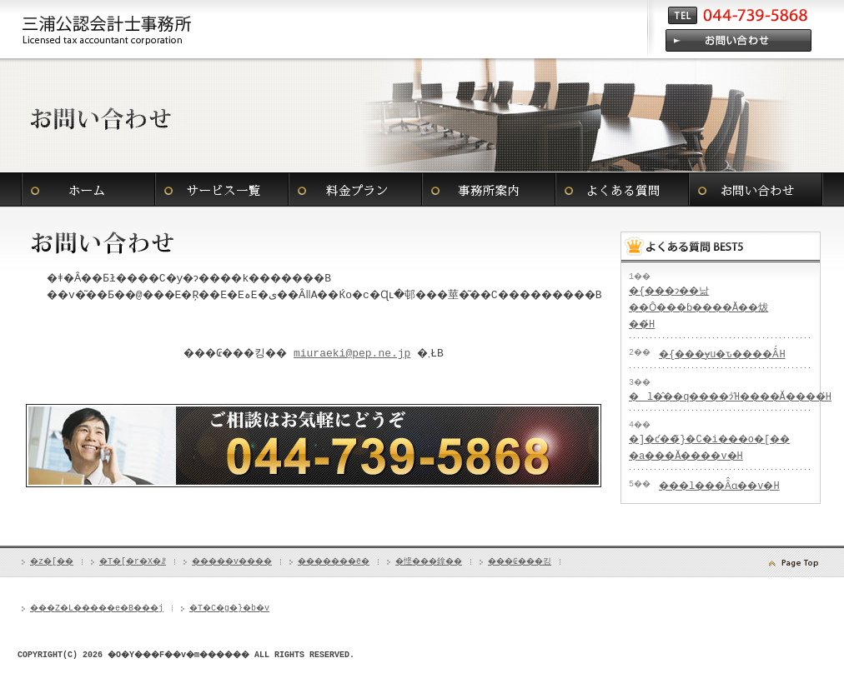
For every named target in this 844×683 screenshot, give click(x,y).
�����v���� (355, 189)
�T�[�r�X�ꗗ (222, 189)
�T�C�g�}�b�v (256, 624)
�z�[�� (88, 189)
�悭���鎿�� (622, 189)
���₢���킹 (755, 189)
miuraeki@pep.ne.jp (359, 370)
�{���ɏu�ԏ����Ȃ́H (734, 354)
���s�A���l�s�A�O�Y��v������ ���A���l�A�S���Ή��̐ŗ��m (107, 29)
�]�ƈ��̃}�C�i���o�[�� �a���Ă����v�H (695, 456)
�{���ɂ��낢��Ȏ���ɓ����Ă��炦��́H (704, 308)
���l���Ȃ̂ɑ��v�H (731, 503)
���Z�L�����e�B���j (107, 624)
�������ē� (488, 189)
